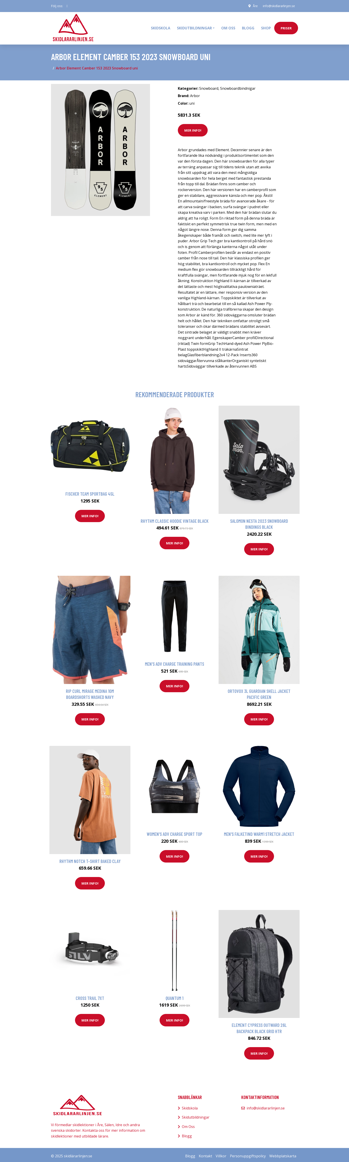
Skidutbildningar (195, 1115)
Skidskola (160, 26)
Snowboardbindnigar (238, 85)
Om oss (228, 26)
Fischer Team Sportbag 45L (89, 491)
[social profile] (67, 6)
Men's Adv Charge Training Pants (174, 661)
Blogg (248, 26)
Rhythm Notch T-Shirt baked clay (90, 858)
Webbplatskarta (282, 1153)
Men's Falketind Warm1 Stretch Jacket (259, 831)
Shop (266, 26)
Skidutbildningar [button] (194, 26)
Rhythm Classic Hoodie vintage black (175, 518)
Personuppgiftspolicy (248, 1153)
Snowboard (208, 85)
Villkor (221, 1153)
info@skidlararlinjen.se (278, 6)
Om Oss (188, 1124)
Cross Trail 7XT (90, 995)
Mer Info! (192, 128)
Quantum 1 (174, 995)
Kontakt (205, 1153)
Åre (254, 6)
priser (286, 27)
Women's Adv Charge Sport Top (174, 831)
